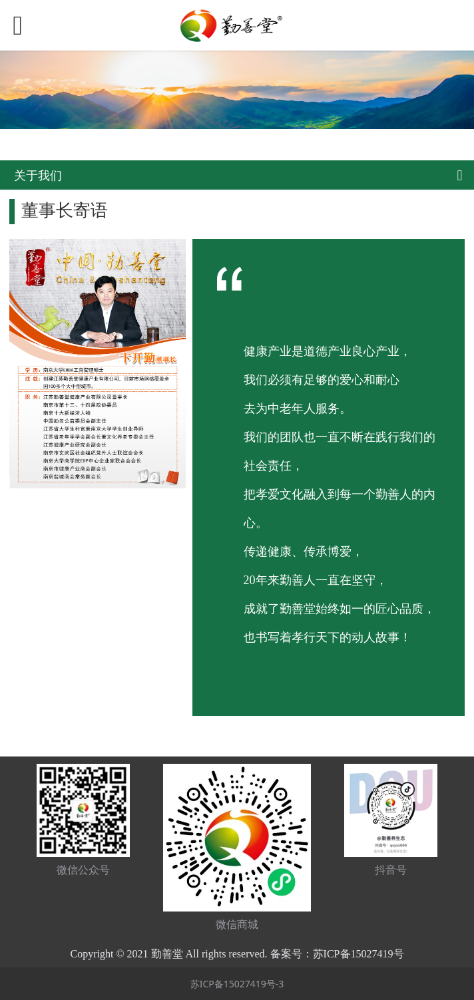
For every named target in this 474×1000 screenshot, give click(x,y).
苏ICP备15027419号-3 (237, 983)
